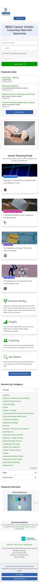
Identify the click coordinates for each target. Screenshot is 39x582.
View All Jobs (19, 112)
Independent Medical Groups (13, 456)
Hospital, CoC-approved (11, 447)
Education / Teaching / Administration (16, 429)
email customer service (22, 527)
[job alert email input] (19, 59)
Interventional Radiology (11, 462)
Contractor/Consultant (10, 419)
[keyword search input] (19, 43)
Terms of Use (18, 544)
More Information (19, 579)
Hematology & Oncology (11, 444)
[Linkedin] (19, 561)
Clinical (5, 407)
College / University (9, 410)
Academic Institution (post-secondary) (16, 398)
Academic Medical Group (12, 401)
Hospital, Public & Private (12, 450)
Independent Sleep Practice (12, 459)
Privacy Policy (27, 544)
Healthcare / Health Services (13, 438)
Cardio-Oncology (9, 404)
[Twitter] (21, 561)
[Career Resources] (19, 502)
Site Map (9, 544)
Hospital (6, 453)
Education (6, 426)
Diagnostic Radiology (10, 422)
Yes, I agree (20, 574)
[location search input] (19, 48)
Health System (8, 432)
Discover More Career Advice (19, 374)
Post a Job (19, 18)
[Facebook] (17, 561)
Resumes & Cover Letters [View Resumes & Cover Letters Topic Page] (12, 211)
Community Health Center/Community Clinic (18, 413)
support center (19, 529)
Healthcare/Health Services (12, 441)
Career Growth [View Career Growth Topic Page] (9, 277)
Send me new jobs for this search (15, 53)
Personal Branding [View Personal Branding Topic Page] (10, 177)
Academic (6, 395)
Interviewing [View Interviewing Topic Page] (8, 244)
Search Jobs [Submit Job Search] (19, 64)
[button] (38, 10)
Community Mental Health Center (14, 416)
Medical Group (8, 465)
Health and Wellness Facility (13, 435)
